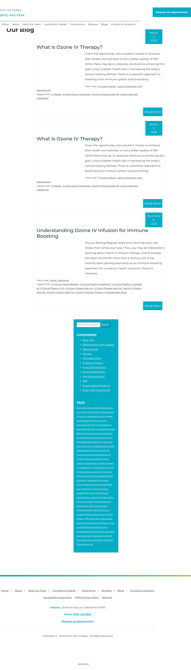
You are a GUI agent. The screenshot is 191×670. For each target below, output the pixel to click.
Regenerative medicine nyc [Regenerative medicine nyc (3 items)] (93, 527)
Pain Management (94, 376)
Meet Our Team (37, 590)
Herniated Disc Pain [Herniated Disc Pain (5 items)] (86, 425)
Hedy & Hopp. (83, 664)
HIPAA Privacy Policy (87, 597)
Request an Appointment (78, 621)
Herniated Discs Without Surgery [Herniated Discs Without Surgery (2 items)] (96, 437)
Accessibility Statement (57, 597)
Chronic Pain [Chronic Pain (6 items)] (93, 412)
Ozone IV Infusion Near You (60, 292)
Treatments (83, 25)
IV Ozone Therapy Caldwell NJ (95, 284)
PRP (85, 381)
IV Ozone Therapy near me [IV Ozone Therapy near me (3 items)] (89, 472)
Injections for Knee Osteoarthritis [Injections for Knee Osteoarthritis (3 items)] (92, 455)
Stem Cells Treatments (96, 390)
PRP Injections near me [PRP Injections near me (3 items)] (97, 514)
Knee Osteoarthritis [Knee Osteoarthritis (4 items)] (103, 476)
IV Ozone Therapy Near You (108, 288)
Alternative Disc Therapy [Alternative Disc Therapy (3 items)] (88, 408)
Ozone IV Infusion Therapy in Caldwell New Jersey (101, 292)
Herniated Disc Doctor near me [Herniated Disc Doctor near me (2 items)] (92, 420)
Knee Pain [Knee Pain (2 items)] (82, 480)
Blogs (113, 25)
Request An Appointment (172, 12)
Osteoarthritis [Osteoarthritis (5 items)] (93, 480)
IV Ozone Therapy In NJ (52, 288)
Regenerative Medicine (96, 385)
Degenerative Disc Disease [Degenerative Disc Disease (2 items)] (100, 416)
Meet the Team (35, 25)
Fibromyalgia (90, 349)
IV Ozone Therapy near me (79, 288)
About (18, 25)
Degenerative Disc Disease (98, 344)
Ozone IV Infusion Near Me (105, 94)
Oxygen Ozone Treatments (77, 94)
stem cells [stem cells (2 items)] (81, 540)
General (87, 353)
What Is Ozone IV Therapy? (70, 47)
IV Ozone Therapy (107, 86)
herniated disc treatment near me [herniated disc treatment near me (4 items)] (93, 450)
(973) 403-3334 (12, 15)
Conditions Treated (60, 25)
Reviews (101, 25)
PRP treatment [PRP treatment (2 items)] (92, 518)
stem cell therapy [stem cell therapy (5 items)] (95, 540)
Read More (153, 112)
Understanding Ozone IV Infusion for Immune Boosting (92, 233)
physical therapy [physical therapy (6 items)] (85, 510)
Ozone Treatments (127, 86)
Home (6, 25)
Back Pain (88, 340)
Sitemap (107, 597)
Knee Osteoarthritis (94, 367)
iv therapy (56, 94)
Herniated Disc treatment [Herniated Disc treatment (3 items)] (89, 442)
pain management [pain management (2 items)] (98, 506)
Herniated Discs (92, 358)
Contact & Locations (134, 25)
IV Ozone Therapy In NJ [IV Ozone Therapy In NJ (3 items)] (102, 467)
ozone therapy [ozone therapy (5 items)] (87, 501)
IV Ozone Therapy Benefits (65, 284)
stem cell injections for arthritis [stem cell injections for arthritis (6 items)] (97, 536)
